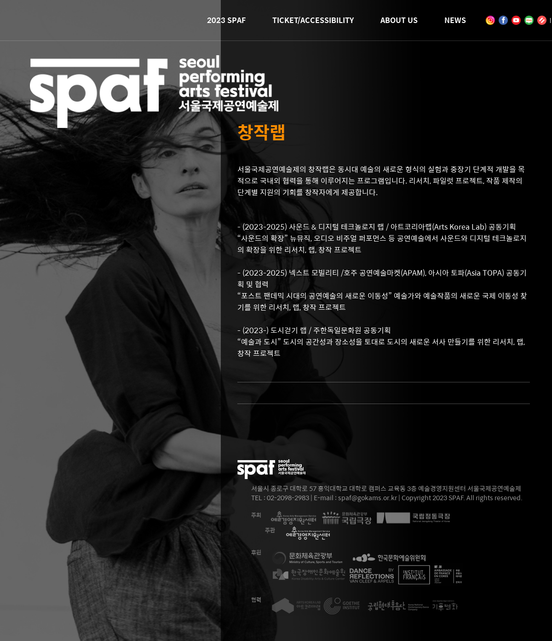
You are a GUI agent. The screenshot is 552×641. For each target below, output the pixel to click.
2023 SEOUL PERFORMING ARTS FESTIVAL (154, 114)
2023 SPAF (226, 20)
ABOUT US (399, 20)
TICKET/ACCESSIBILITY (313, 20)
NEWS (455, 20)
